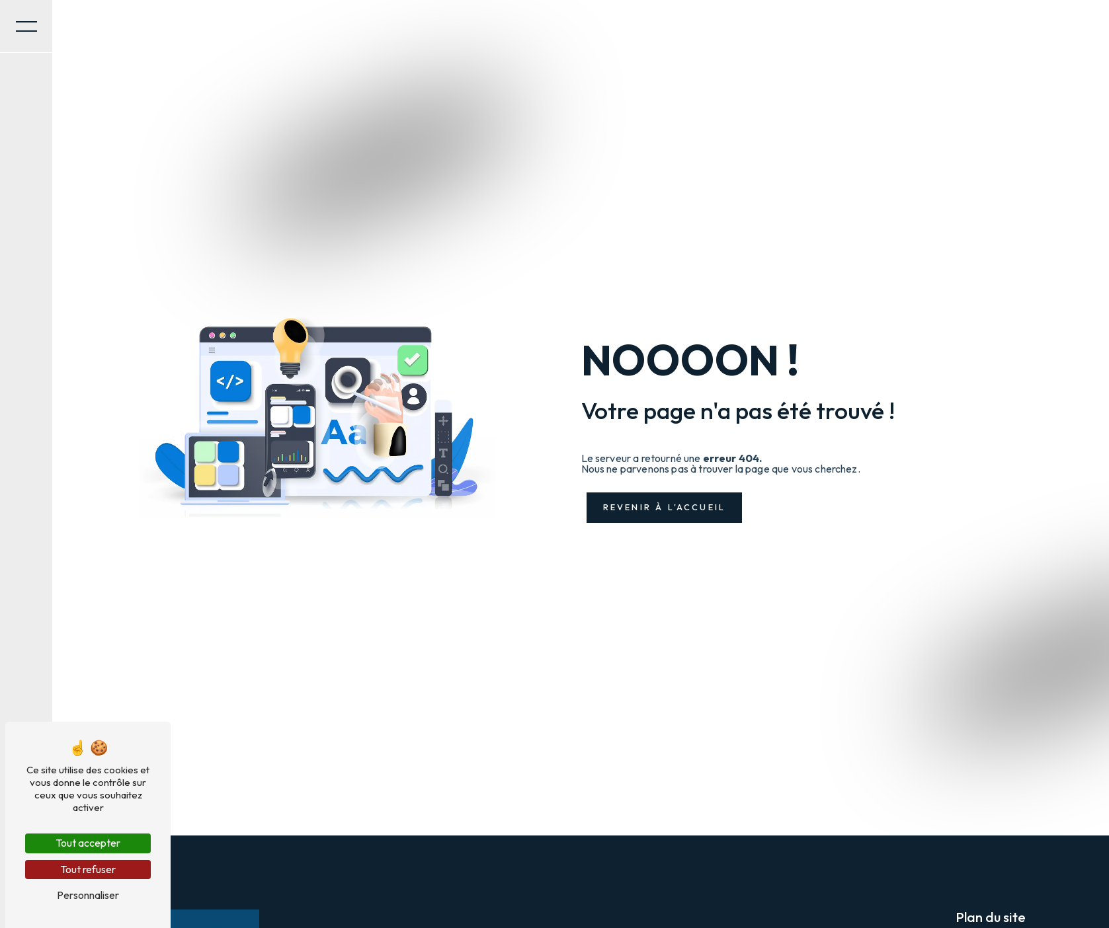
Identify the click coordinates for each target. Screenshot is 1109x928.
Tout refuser (88, 869)
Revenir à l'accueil (664, 507)
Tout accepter (88, 842)
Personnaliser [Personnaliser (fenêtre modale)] (88, 895)
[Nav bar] (26, 26)
